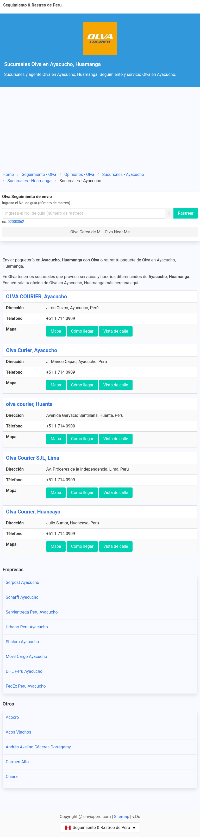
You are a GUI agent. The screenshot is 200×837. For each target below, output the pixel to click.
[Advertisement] (100, 131)
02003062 (16, 222)
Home (8, 174)
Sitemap (121, 816)
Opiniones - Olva (79, 174)
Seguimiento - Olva (39, 174)
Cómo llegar (82, 331)
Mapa (56, 331)
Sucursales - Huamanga (30, 180)
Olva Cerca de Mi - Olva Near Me (100, 231)
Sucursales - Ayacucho (123, 174)
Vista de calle (115, 331)
